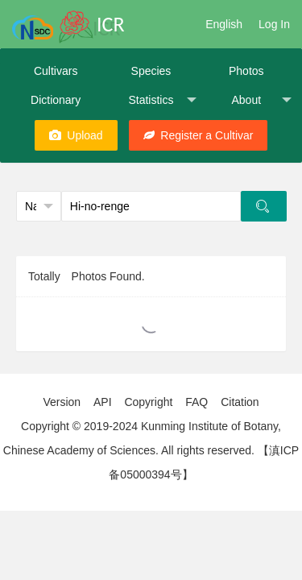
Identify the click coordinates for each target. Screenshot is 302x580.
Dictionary (56, 99)
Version (62, 402)
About (261, 100)
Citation (240, 402)
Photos (246, 70)
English (223, 24)
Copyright (148, 402)
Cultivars (55, 70)
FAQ (196, 402)
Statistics (162, 100)
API (102, 402)
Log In (274, 24)
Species (151, 70)
